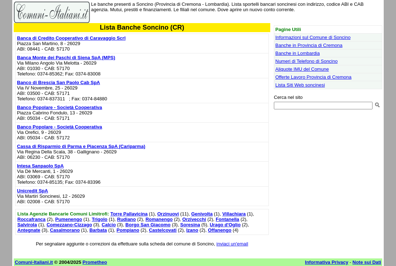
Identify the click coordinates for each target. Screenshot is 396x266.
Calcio (109, 224)
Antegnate (28, 230)
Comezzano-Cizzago (69, 224)
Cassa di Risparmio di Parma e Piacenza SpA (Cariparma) (81, 146)
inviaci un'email (232, 244)
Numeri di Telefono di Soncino (306, 61)
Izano (192, 230)
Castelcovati (163, 230)
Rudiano (126, 219)
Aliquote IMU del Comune (302, 69)
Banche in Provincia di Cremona (309, 45)
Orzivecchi (194, 219)
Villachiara (234, 214)
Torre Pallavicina (128, 214)
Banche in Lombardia (297, 53)
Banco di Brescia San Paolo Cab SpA (58, 82)
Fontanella (227, 219)
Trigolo (99, 219)
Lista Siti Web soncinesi (300, 85)
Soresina (190, 224)
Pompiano (128, 230)
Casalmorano (64, 230)
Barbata (98, 230)
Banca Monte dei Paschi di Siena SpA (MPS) (66, 57)
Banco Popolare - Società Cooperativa (59, 107)
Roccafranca (31, 219)
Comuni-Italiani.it (34, 262)
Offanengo (219, 230)
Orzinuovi (168, 214)
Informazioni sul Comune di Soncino (312, 37)
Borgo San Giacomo (148, 224)
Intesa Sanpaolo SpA (40, 166)
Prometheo (94, 262)
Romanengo (159, 219)
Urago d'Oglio (225, 224)
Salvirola (27, 224)
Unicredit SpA (32, 190)
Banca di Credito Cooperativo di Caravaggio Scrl (71, 38)
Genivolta (201, 214)
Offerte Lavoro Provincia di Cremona (313, 77)
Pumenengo (68, 219)
